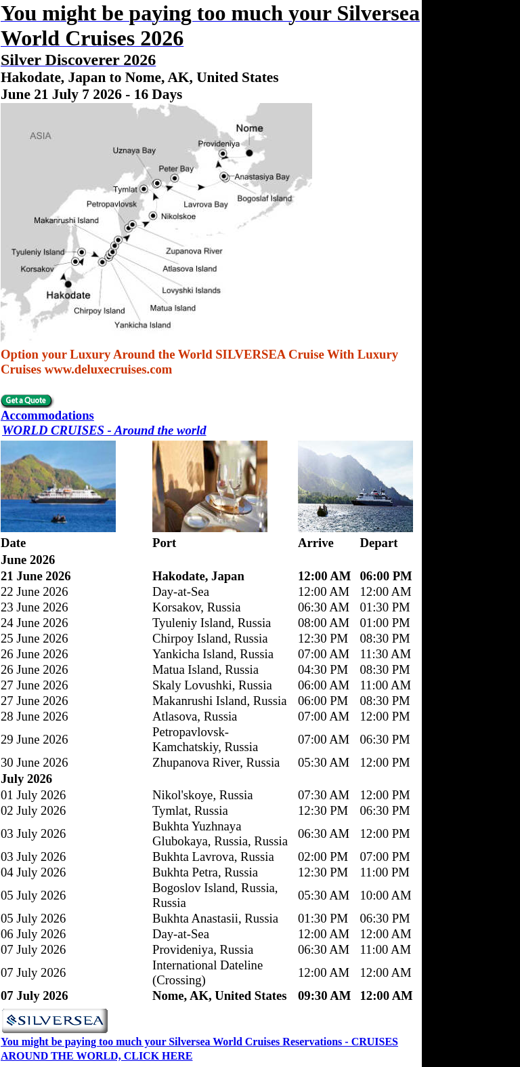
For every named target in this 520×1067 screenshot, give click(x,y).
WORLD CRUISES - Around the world (104, 430)
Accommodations (47, 415)
